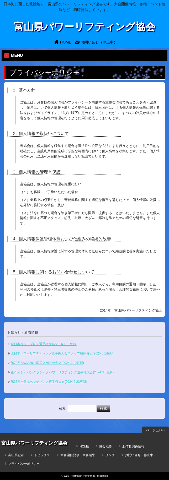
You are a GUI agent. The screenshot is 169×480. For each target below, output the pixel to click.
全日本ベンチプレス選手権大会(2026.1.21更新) (44, 344)
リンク (110, 455)
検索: (62, 409)
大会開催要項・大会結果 (77, 455)
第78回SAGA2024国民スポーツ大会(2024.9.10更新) (47, 363)
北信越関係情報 (133, 446)
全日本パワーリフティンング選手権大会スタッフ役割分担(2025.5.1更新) (62, 353)
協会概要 (105, 446)
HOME (65, 42)
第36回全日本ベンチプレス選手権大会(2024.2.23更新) (49, 382)
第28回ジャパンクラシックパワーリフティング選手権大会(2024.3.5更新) (62, 372)
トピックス (42, 455)
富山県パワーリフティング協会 (84, 26)
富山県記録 (16, 455)
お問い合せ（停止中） (99, 42)
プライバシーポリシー (24, 464)
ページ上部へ (155, 430)
